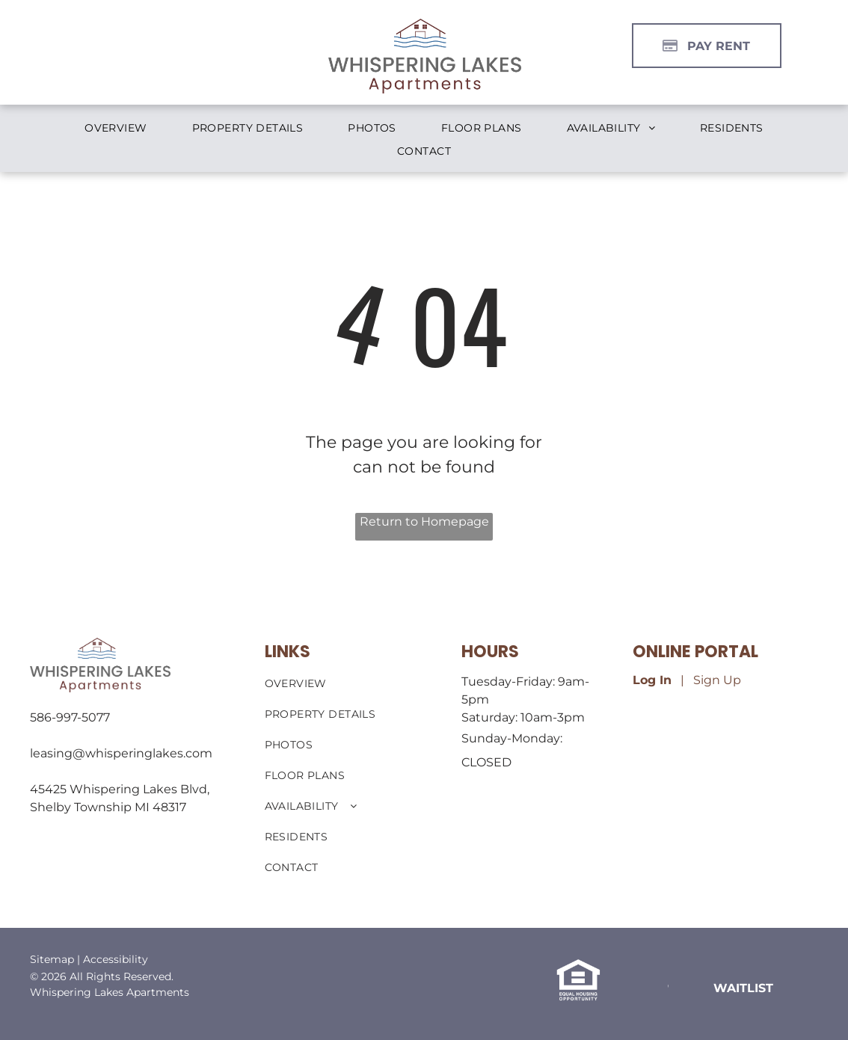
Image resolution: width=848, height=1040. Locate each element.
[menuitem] (115, 128)
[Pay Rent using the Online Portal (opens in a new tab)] (706, 45)
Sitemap (52, 959)
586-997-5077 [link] (70, 717)
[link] (743, 987)
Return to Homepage (424, 521)
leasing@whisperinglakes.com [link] (121, 753)
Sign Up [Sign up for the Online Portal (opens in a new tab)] (717, 680)
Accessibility (115, 959)
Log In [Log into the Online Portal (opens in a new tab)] (652, 680)
